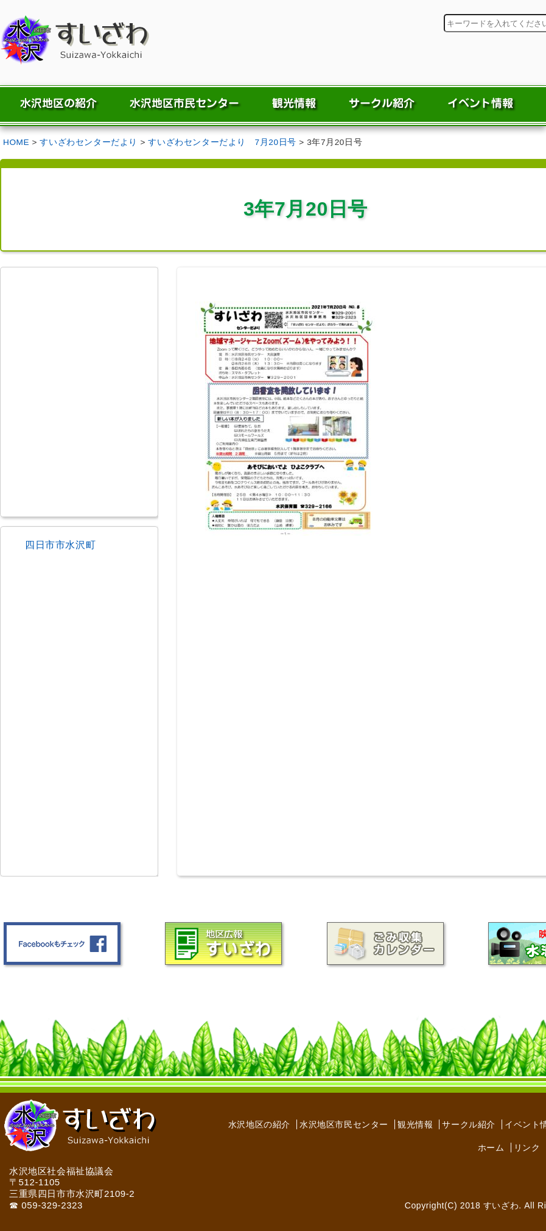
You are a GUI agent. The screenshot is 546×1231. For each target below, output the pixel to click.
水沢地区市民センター (343, 1124)
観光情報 (415, 1124)
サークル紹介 (468, 1124)
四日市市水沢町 (60, 545)
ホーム (491, 1147)
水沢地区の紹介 (259, 1124)
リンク (527, 1147)
